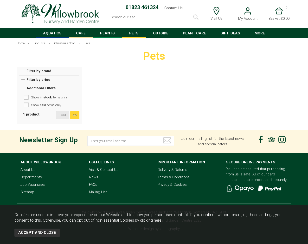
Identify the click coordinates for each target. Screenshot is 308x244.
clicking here (150, 220)
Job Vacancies (32, 184)
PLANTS (107, 33)
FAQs (93, 184)
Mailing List (98, 192)
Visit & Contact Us (103, 169)
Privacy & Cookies (172, 184)
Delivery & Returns (172, 169)
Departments (31, 177)
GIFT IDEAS (230, 33)
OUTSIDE (160, 33)
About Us (27, 169)
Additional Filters (41, 88)
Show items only (49, 97)
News (93, 177)
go (75, 114)
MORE (260, 33)
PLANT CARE (194, 33)
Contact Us (173, 8)
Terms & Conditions (174, 177)
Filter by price (38, 79)
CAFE (81, 33)
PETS (134, 33)
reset (62, 114)
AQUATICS (52, 33)
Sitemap (27, 192)
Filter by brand (38, 71)
